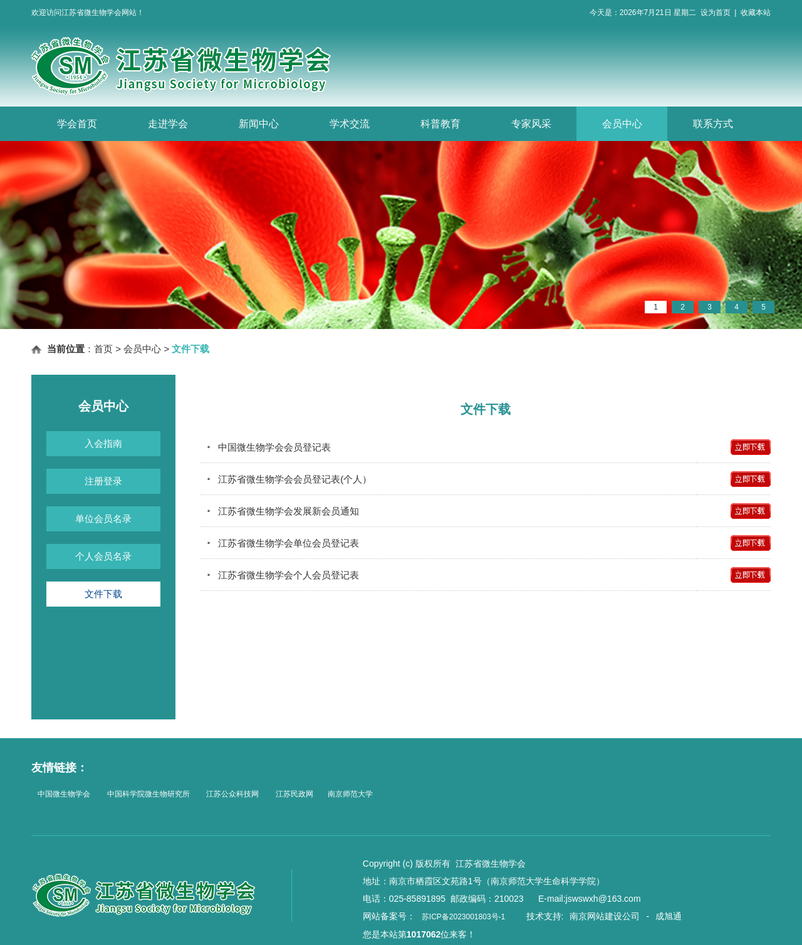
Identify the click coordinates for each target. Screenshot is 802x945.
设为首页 (715, 12)
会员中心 (622, 123)
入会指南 (103, 443)
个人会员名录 (103, 556)
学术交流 (350, 123)
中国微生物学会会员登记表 (269, 447)
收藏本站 (756, 12)
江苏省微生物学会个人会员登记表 (283, 575)
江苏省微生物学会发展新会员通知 (283, 511)
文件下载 (103, 593)
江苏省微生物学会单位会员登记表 (283, 543)
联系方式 (713, 123)
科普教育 (440, 123)
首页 (103, 348)
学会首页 (77, 123)
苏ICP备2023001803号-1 (463, 916)
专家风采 (531, 123)
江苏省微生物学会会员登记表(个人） (289, 479)
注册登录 (103, 481)
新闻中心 (259, 123)
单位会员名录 (103, 518)
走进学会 (168, 123)
